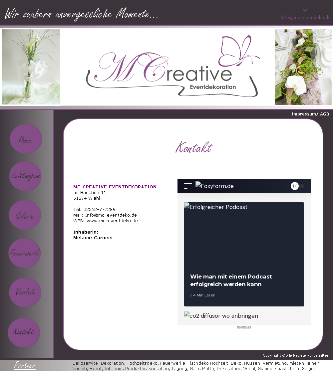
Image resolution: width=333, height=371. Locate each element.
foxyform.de (244, 326)
